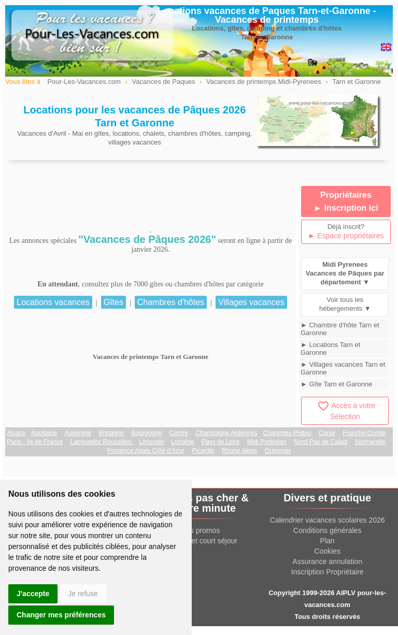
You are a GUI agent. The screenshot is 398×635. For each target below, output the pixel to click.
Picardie (203, 450)
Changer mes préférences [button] (61, 615)
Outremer (278, 450)
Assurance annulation (327, 561)
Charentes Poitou (287, 433)
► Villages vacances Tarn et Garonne (343, 368)
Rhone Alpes (239, 450)
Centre (178, 433)
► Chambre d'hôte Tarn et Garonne (340, 329)
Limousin (151, 441)
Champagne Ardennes (226, 433)
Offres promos (197, 530)
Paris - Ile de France (35, 441)
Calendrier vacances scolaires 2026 (327, 520)
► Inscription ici (346, 208)
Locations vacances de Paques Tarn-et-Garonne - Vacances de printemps (267, 15)
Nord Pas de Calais (320, 441)
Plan (327, 541)
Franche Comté (364, 433)
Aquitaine (44, 433)
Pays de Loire (220, 441)
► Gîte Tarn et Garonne (336, 384)
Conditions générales (327, 530)
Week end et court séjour (197, 541)
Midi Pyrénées (267, 441)
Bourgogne (147, 433)
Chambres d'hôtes (170, 302)
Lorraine (183, 441)
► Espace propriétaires (345, 236)
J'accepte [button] (33, 593)
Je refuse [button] (83, 593)
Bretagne (111, 433)
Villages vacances (251, 302)
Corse (327, 433)
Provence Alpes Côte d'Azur (145, 450)
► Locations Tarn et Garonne (330, 348)
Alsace (16, 433)
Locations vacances (53, 302)
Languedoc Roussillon (101, 441)
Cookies (327, 551)
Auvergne (78, 433)
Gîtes (113, 302)
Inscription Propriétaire (327, 572)
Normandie (370, 441)
